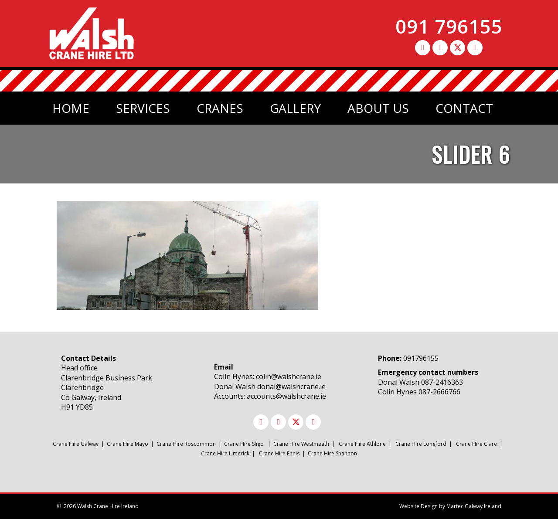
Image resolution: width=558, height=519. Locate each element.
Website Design (418, 506)
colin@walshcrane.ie (288, 376)
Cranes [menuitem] (220, 108)
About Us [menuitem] (378, 108)
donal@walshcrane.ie (291, 386)
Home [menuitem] (70, 108)
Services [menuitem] (143, 108)
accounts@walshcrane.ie (286, 396)
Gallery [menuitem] (295, 108)
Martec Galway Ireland (473, 506)
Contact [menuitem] (464, 108)
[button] (422, 47)
